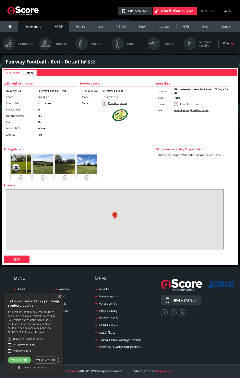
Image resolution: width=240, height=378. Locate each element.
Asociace (164, 26)
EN (230, 11)
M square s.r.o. (165, 371)
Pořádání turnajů (109, 318)
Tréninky (121, 26)
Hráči (186, 26)
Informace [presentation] (13, 72)
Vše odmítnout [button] (45, 360)
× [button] (59, 296)
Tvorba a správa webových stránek (119, 340)
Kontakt (226, 26)
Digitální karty (107, 332)
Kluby (142, 26)
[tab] (12, 73)
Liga (100, 26)
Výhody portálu (108, 303)
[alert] (33, 333)
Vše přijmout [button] (19, 360)
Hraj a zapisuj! (138, 11)
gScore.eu (72, 371)
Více (228, 43)
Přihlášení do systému (177, 11)
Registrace (208, 11)
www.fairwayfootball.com (191, 110)
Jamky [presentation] (30, 72)
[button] (33, 367)
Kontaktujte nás (114, 103)
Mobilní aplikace (108, 325)
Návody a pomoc (109, 296)
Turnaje (80, 26)
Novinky (104, 289)
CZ (225, 11)
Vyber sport (33, 26)
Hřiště (58, 26)
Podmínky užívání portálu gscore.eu (120, 347)
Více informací (36, 331)
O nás (205, 26)
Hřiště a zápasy (108, 311)
